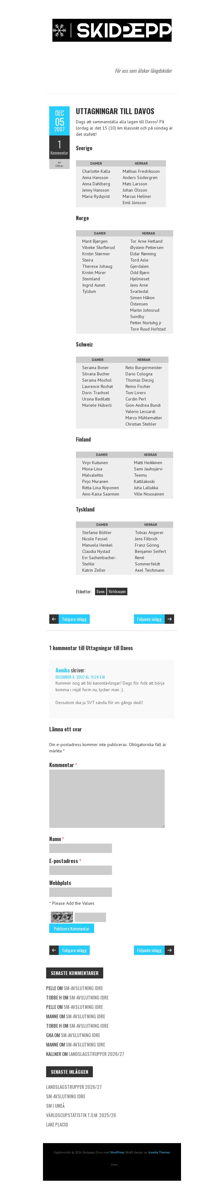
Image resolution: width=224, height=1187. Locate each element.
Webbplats (60, 883)
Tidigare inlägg (74, 619)
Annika (63, 670)
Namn (56, 839)
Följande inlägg (149, 619)
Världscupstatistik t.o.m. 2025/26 (81, 1114)
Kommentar (59, 153)
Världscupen (117, 591)
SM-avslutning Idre (83, 987)
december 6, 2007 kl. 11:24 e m (80, 677)
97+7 (62, 917)
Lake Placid (57, 1124)
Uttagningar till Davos (115, 110)
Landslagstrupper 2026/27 (96, 1053)
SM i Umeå (55, 1105)
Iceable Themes (159, 1152)
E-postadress (65, 861)
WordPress (117, 1152)
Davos (101, 591)
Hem (114, 1165)
